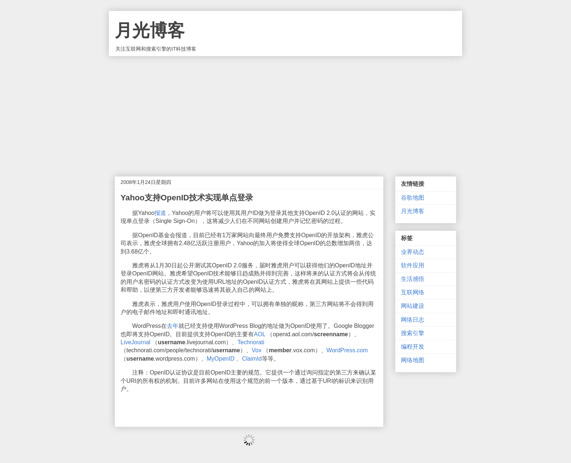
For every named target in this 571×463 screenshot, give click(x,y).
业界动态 (412, 252)
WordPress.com (347, 350)
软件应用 (412, 265)
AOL (259, 334)
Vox (256, 350)
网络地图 (412, 360)
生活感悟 (412, 279)
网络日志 (412, 320)
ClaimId (251, 359)
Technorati (250, 342)
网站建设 (412, 306)
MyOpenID (221, 359)
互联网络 (412, 292)
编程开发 (412, 347)
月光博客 (150, 30)
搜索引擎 (412, 333)
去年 (172, 326)
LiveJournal (135, 342)
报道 (160, 213)
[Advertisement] (285, 111)
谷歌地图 (412, 198)
